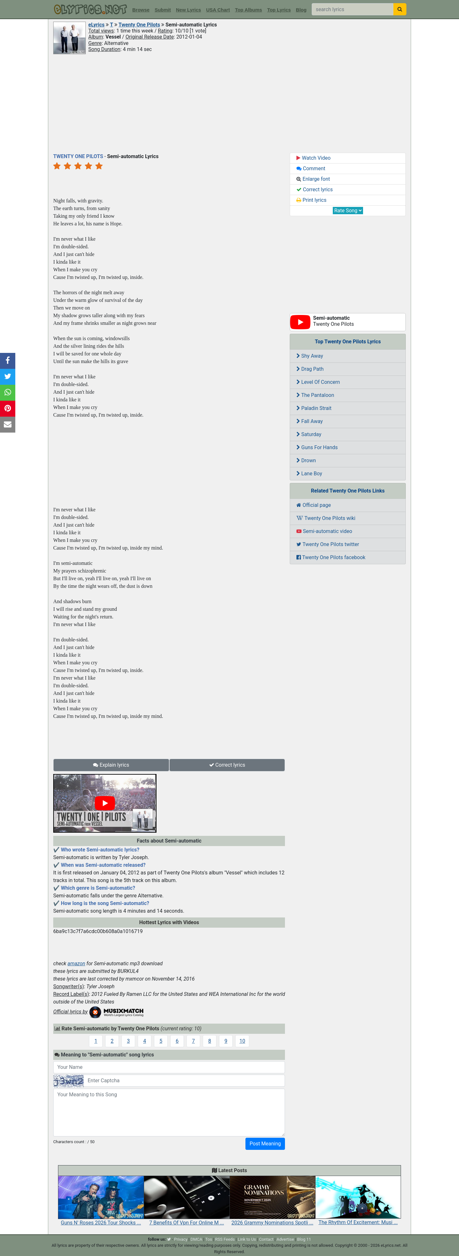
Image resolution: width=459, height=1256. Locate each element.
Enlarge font (313, 179)
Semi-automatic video (324, 531)
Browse (140, 9)
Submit (163, 9)
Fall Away (309, 421)
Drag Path (310, 369)
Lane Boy (309, 474)
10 (242, 1041)
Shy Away (309, 356)
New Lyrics (188, 9)
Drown (306, 460)
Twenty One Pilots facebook (330, 557)
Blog (301, 9)
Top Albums (248, 9)
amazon (76, 963)
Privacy (180, 1239)
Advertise (285, 1239)
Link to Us (247, 1239)
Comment (310, 168)
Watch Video (313, 158)
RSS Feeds (225, 1239)
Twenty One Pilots (139, 25)
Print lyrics (311, 200)
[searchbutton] (399, 9)
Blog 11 (304, 1239)
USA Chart (218, 9)
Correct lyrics (227, 765)
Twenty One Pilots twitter (327, 544)
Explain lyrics (111, 765)
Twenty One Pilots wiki (325, 518)
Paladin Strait (314, 408)
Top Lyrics (279, 9)
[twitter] (169, 1239)
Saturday (308, 434)
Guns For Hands (317, 447)
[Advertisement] (229, 103)
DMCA (196, 1239)
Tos (208, 1239)
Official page (313, 505)
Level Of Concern (318, 382)
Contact (266, 1239)
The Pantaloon (315, 395)
